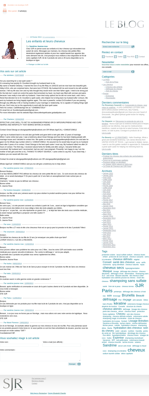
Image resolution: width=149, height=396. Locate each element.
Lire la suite (106, 117)
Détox (145, 300)
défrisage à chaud (139, 346)
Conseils (121, 306)
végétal (136, 260)
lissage (116, 271)
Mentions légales (38, 381)
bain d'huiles (107, 304)
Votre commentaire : (8, 350)
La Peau (106, 80)
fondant (124, 321)
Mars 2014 (107, 214)
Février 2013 (108, 226)
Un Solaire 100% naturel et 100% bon (117, 164)
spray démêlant (118, 265)
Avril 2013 (107, 222)
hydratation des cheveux (127, 327)
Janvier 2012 (108, 243)
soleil (117, 331)
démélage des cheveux (137, 333)
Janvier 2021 (108, 176)
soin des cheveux (133, 314)
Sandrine (110, 345)
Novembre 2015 (109, 208)
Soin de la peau (114, 286)
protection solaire (108, 255)
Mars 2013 (107, 224)
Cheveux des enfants (114, 87)
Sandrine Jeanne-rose (38, 46)
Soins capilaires (109, 314)
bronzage (116, 296)
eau (104, 296)
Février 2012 (108, 241)
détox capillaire (127, 354)
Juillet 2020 (107, 180)
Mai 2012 (106, 237)
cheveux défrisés (122, 259)
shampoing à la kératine (117, 351)
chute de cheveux (134, 318)
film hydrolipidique (119, 333)
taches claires (125, 323)
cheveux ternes (128, 286)
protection (141, 311)
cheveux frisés (130, 311)
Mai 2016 (106, 204)
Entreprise (110, 96)
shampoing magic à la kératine (114, 318)
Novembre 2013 (109, 218)
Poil (119, 300)
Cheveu (120, 313)
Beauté (140, 295)
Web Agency (38, 393)
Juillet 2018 (107, 188)
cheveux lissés (139, 255)
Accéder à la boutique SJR (18, 5)
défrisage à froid (117, 274)
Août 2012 (107, 232)
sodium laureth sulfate (111, 354)
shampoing (107, 316)
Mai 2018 (106, 192)
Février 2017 (108, 200)
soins (138, 262)
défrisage (110, 299)
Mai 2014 (106, 210)
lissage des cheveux (139, 309)
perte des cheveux (110, 311)
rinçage (127, 299)
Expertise (118, 337)
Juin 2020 (107, 182)
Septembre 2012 (109, 230)
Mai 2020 (106, 184)
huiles (109, 338)
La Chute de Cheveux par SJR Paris (117, 166)
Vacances (106, 340)
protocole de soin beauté (118, 257)
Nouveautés (110, 98)
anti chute (110, 276)
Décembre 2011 (109, 245)
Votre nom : (4, 342)
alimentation (129, 274)
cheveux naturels (132, 265)
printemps (117, 292)
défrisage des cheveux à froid (134, 292)
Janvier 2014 (108, 216)
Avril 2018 (107, 194)
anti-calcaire (137, 300)
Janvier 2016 (108, 206)
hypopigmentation (119, 335)
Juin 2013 (107, 220)
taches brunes (127, 342)
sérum (120, 311)
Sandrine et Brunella (111, 323)
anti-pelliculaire (122, 340)
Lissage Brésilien (138, 320)
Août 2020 (107, 178)
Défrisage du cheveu (114, 89)
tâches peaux (108, 325)
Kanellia (139, 331)
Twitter (120, 57)
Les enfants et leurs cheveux (45, 41)
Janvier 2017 (108, 202)
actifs (143, 262)
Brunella (128, 295)
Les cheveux (108, 85)
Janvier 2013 (108, 228)
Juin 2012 (107, 235)
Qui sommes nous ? (39, 378)
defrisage (126, 309)
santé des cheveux (124, 262)
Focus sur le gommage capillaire (115, 160)
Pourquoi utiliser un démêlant (114, 162)
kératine (120, 303)
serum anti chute (124, 346)
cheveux (136, 350)
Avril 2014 (107, 212)
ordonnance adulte (140, 316)
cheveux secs (113, 268)
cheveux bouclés (114, 342)
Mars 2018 (107, 196)
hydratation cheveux (129, 325)
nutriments (107, 265)
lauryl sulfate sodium (124, 255)
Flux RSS (130, 57)
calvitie (117, 325)
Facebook (109, 57)
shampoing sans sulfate (128, 281)
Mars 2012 (107, 239)
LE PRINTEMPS (121, 137)
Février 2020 (108, 186)
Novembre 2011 (109, 247)
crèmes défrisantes (139, 323)
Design (57, 393)
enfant (105, 257)
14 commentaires (49, 37)
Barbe (110, 328)
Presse (105, 94)
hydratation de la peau (111, 321)
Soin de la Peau (112, 82)
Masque (107, 271)
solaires (138, 342)
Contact (142, 57)
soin (109, 295)
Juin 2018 (107, 190)
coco (104, 351)
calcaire (124, 331)
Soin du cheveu (112, 91)
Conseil (107, 262)
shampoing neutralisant (134, 338)
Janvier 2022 (108, 173)
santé (105, 286)
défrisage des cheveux (129, 271)
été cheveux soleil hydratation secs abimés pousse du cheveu (122, 277)
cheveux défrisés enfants (122, 316)
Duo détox (107, 335)
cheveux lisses (133, 335)
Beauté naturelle (121, 276)
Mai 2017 (106, 198)
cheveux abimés (112, 308)
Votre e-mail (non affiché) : (53, 342)
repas (142, 265)
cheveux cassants (136, 257)
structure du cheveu (134, 306)
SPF (113, 340)
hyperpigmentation (132, 268)
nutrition (131, 331)
